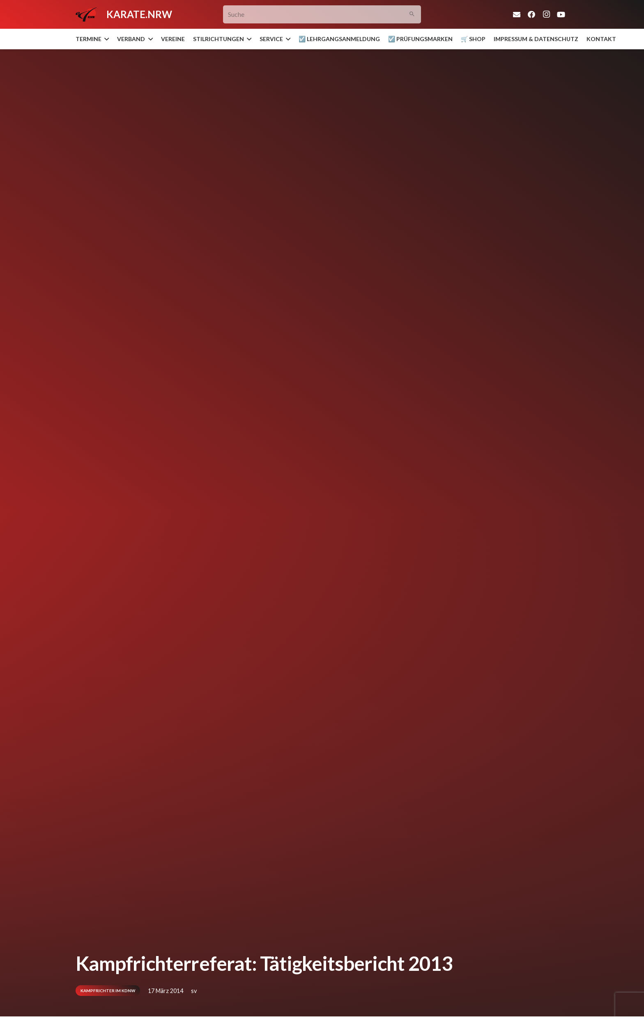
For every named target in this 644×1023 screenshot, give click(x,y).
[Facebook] (531, 14)
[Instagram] (546, 14)
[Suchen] (412, 14)
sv (194, 990)
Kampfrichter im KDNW (108, 990)
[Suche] (322, 14)
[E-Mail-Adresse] (516, 14)
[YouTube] (561, 14)
